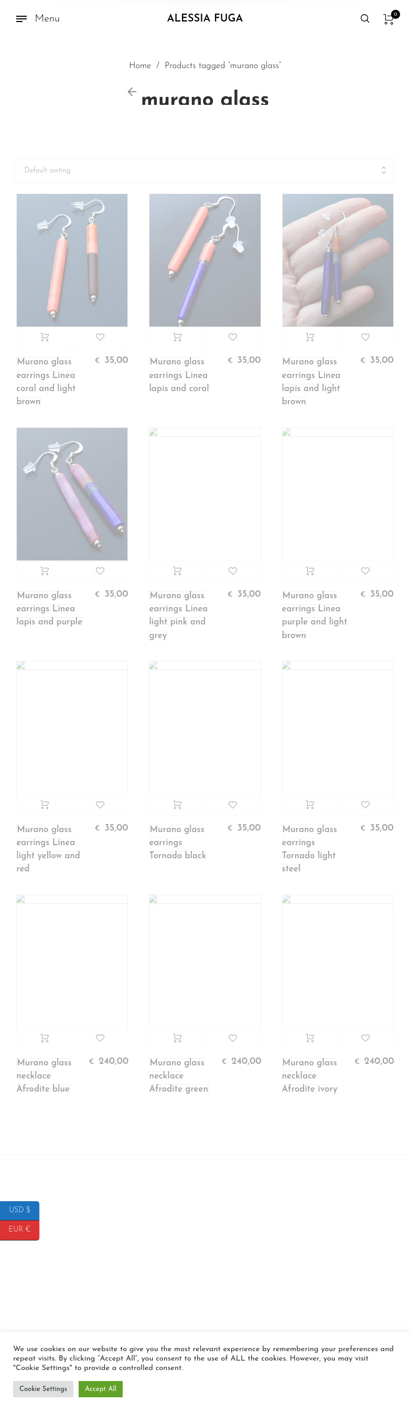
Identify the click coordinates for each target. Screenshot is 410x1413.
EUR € (23, 1230)
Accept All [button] (100, 1389)
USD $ (24, 1211)
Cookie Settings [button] (43, 1389)
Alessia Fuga (205, 19)
